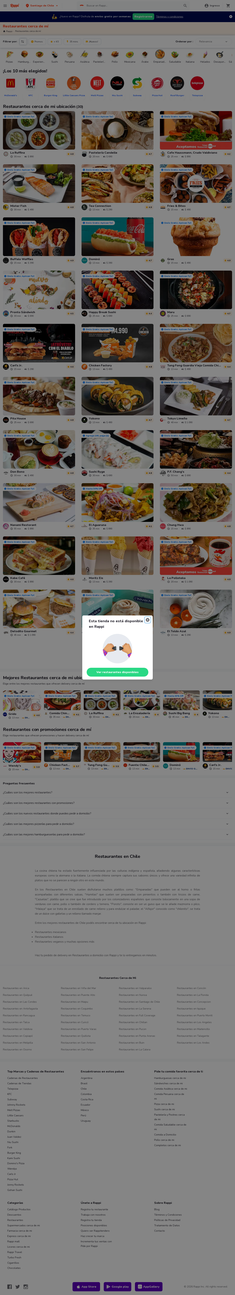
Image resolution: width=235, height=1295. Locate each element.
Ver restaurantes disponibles (117, 672)
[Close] (148, 620)
